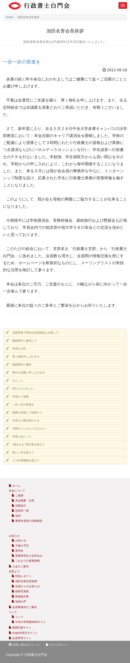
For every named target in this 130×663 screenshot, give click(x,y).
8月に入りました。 (21, 388)
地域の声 (19, 601)
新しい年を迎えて (20, 452)
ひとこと (14, 380)
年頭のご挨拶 (17, 396)
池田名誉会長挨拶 (24, 581)
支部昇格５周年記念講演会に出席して (32, 332)
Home (9, 17)
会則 (16, 515)
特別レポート (22, 576)
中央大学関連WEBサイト (29, 621)
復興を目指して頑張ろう (24, 412)
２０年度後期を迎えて (23, 460)
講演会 (17, 550)
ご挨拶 (17, 495)
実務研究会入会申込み (27, 555)
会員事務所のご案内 (24, 607)
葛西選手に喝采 (18, 364)
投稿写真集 (20, 591)
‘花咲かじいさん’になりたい (26, 428)
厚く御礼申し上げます (23, 356)
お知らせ (19, 540)
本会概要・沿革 (23, 500)
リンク (17, 616)
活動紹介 (19, 505)
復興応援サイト (20, 627)
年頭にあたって (18, 436)
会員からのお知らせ (26, 586)
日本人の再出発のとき (23, 420)
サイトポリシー (57, 644)
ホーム (14, 485)
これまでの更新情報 (26, 560)
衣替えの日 (16, 348)
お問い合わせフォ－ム (24, 644)
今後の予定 (20, 545)
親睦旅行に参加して (21, 340)
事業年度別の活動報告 (27, 520)
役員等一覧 (20, 510)
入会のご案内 (19, 566)
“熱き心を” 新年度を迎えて (25, 444)
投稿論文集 (20, 596)
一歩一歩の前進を (22, 61)
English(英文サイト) (23, 632)
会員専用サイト (20, 638)
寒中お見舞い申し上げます (25, 372)
